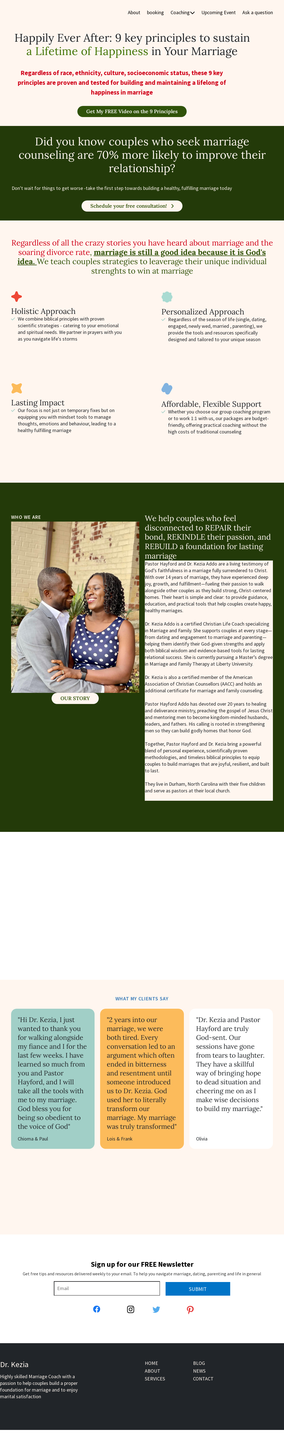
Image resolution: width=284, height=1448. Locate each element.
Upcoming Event (218, 13)
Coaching (183, 13)
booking (155, 13)
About (134, 13)
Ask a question (257, 13)
